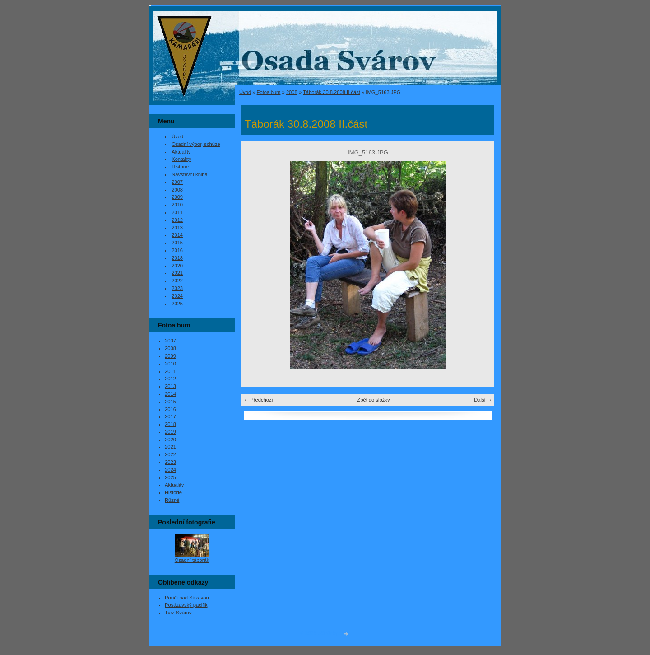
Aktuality (181, 151)
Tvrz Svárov (178, 612)
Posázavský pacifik (186, 605)
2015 (177, 242)
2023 (177, 288)
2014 (177, 235)
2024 (177, 296)
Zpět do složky (373, 399)
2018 (177, 258)
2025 (177, 303)
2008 (291, 92)
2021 (177, 273)
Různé (172, 500)
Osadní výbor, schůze (196, 144)
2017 (170, 416)
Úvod (245, 92)
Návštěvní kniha (190, 174)
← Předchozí (258, 399)
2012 (177, 220)
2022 (177, 280)
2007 (177, 182)
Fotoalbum (269, 92)
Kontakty (181, 159)
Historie (180, 166)
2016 (177, 250)
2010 (177, 204)
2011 (177, 212)
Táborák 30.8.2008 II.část (331, 92)
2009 (177, 197)
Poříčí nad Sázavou (187, 597)
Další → (483, 399)
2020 (177, 265)
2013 (177, 227)
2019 (170, 432)
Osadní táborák (192, 560)
